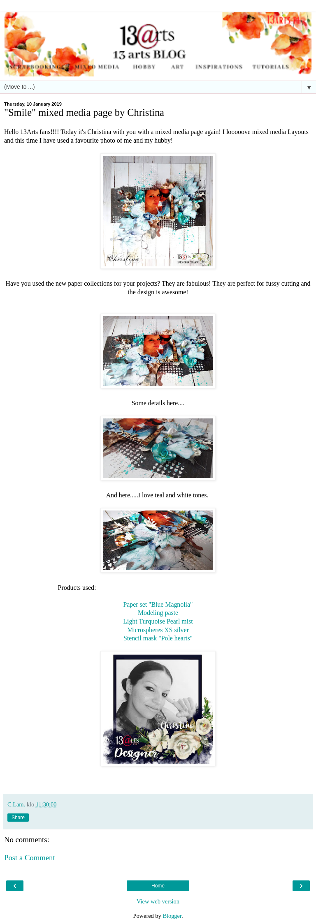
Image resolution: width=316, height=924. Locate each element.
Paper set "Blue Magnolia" (158, 604)
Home (158, 886)
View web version (158, 901)
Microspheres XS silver (157, 629)
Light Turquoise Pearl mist (158, 621)
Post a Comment (29, 857)
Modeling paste (158, 612)
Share (18, 817)
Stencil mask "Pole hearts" (158, 638)
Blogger (172, 915)
